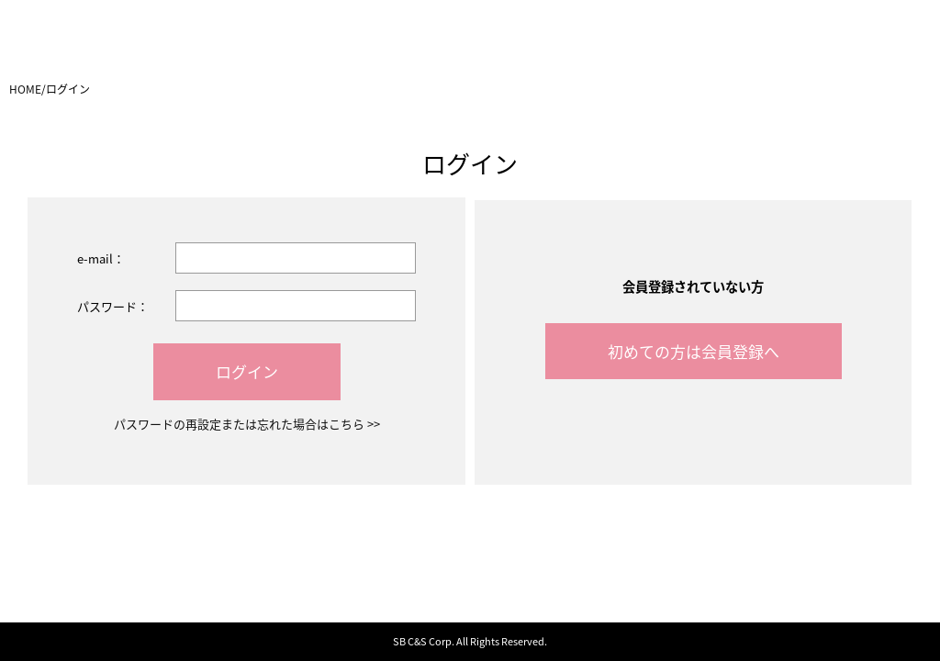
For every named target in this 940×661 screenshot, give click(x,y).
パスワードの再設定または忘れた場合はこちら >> (247, 423)
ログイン (247, 371)
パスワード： (113, 306)
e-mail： (101, 258)
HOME (25, 89)
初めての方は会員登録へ (693, 351)
